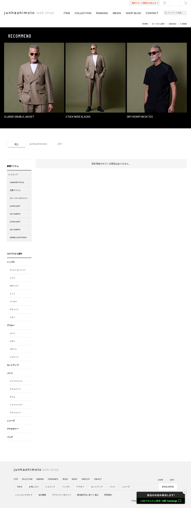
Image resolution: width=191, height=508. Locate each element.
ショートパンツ (16, 405)
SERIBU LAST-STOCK (18, 237)
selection (172, 24)
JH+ (60, 143)
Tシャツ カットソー (18, 270)
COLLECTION (83, 13)
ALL (17, 144)
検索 (165, 13)
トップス (11, 262)
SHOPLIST (86, 479)
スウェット (14, 309)
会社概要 (42, 495)
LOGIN (160, 479)
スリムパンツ (15, 389)
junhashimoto (38, 143)
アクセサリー (13, 429)
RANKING (102, 13)
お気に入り (34, 487)
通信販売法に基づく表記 (87, 495)
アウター (11, 325)
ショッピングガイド (24, 495)
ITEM (67, 13)
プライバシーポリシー (61, 495)
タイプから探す (158, 24)
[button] (9, 80)
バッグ (10, 437)
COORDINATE (53, 479)
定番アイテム (15, 190)
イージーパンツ (16, 381)
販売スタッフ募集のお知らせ (144, 3)
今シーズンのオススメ (19, 198)
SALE (19, 487)
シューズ (11, 420)
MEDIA (117, 13)
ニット (12, 294)
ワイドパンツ (15, 413)
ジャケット (14, 357)
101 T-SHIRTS (15, 214)
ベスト (12, 317)
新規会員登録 (168, 487)
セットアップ (13, 365)
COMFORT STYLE (17, 182)
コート (12, 333)
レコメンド (13, 174)
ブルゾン (13, 349)
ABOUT (75, 479)
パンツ (10, 373)
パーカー (13, 302)
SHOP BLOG (133, 13)
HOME (145, 24)
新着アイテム (13, 166)
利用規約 (108, 495)
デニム (12, 397)
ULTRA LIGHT (15, 206)
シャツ (12, 278)
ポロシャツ (14, 286)
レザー (12, 341)
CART (172, 479)
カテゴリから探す (14, 254)
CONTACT (152, 13)
